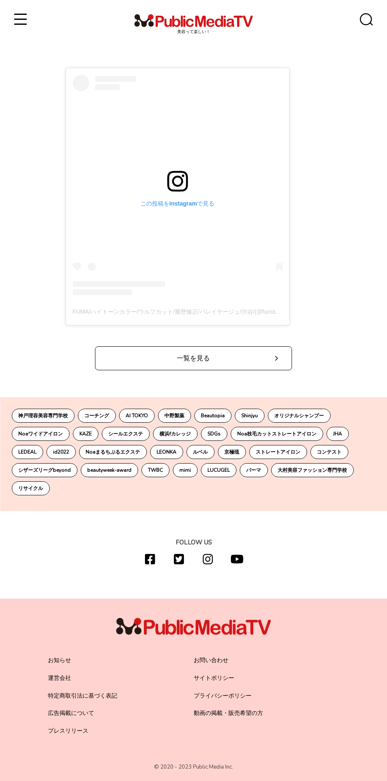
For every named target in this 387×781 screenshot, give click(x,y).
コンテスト (329, 452)
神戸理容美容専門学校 (43, 415)
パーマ (253, 470)
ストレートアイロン (278, 452)
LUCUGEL (218, 470)
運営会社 (59, 678)
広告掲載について (71, 713)
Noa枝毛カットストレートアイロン (276, 434)
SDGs (214, 434)
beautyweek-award (109, 470)
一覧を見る (193, 358)
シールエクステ (125, 434)
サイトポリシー (214, 678)
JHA (337, 434)
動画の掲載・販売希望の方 (228, 713)
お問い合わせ (211, 660)
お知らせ (59, 660)
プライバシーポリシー (223, 696)
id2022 (61, 452)
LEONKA (166, 452)
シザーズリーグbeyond (44, 470)
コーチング (96, 415)
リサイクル (30, 488)
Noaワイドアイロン (40, 434)
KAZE (85, 434)
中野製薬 (174, 415)
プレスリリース (68, 731)
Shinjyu (249, 415)
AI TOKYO (137, 415)
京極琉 (231, 452)
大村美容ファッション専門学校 (312, 470)
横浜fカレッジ (175, 434)
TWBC (155, 470)
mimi (185, 470)
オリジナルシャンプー (299, 415)
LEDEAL (27, 452)
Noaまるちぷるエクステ (112, 452)
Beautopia (213, 415)
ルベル (200, 452)
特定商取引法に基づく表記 (82, 696)
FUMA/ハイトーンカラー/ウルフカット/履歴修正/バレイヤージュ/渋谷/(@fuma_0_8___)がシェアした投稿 (209, 311)
